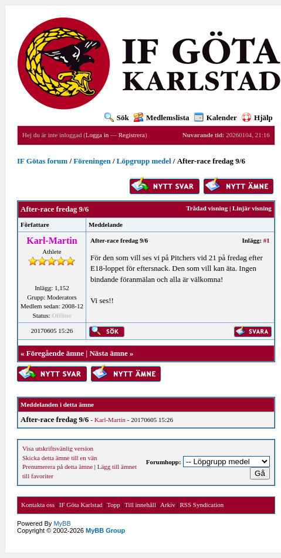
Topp (113, 504)
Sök (116, 117)
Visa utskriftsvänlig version (57, 448)
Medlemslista (161, 117)
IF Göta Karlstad (81, 504)
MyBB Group (105, 530)
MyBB (61, 523)
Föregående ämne (55, 353)
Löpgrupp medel (144, 160)
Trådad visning (207, 208)
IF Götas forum (42, 160)
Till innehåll (140, 504)
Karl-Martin (110, 419)
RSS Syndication (202, 504)
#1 (266, 240)
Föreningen (91, 160)
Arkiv (167, 504)
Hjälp (257, 117)
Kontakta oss (38, 504)
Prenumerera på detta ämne (57, 466)
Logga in (97, 134)
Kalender (215, 117)
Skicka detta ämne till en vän (59, 457)
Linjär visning (252, 208)
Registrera (132, 134)
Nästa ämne (108, 353)
